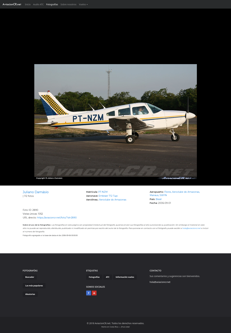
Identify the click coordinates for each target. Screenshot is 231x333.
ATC (107, 277)
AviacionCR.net (12, 4)
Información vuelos (125, 277)
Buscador (29, 277)
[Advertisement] (115, 32)
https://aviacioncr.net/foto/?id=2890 (57, 217)
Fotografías (52, 4)
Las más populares (34, 285)
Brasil (158, 199)
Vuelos (82, 4)
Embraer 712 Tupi (108, 195)
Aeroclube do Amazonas (112, 199)
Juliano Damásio (36, 192)
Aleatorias (30, 294)
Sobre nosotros (68, 4)
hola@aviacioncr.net (191, 228)
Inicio (28, 4)
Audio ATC (38, 4)
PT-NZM (103, 191)
